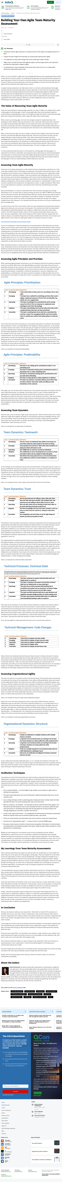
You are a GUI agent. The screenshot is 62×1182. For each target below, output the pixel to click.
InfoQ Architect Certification (38, 1107)
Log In (4, 1109)
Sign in (57, 2)
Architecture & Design (38, 1012)
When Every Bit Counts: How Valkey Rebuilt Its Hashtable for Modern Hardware (14, 1021)
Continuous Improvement (19, 993)
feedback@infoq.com (6, 1174)
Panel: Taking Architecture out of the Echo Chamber (41, 1028)
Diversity (4, 1135)
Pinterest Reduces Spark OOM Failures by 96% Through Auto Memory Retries (41, 1016)
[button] (15, 1092)
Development (7, 1012)
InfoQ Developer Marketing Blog (9, 1131)
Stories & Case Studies (40, 996)
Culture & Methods (8, 15)
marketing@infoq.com (7, 1178)
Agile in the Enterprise (36, 993)
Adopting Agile (30, 990)
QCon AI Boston (38, 1113)
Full (3, 224)
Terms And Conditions (54, 1176)
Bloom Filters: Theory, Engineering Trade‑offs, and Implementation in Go (13, 1026)
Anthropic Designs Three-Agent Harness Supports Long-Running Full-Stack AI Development (40, 1022)
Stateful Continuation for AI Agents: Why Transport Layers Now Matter (13, 1016)
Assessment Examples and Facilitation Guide (17, 224)
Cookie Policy (45, 1178)
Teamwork (28, 996)
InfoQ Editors (5, 1120)
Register (50, 2)
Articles (13, 13)
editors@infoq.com (32, 1174)
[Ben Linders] (3, 39)
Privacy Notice (45, 1176)
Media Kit (4, 1127)
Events (3, 1114)
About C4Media (6, 1125)
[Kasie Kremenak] (3, 33)
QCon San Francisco (39, 1117)
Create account (6, 1106)
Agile (51, 996)
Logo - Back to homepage (10, 1)
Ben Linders (7, 39)
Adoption (47, 993)
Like (6, 44)
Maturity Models (52, 990)
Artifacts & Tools (17, 996)
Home (3, 1104)
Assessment (41, 990)
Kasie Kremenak (9, 33)
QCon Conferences (6, 1112)
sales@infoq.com (19, 1174)
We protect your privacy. (8, 1096)
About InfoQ (5, 1122)
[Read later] (11, 44)
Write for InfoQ (6, 1117)
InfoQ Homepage (6, 13)
